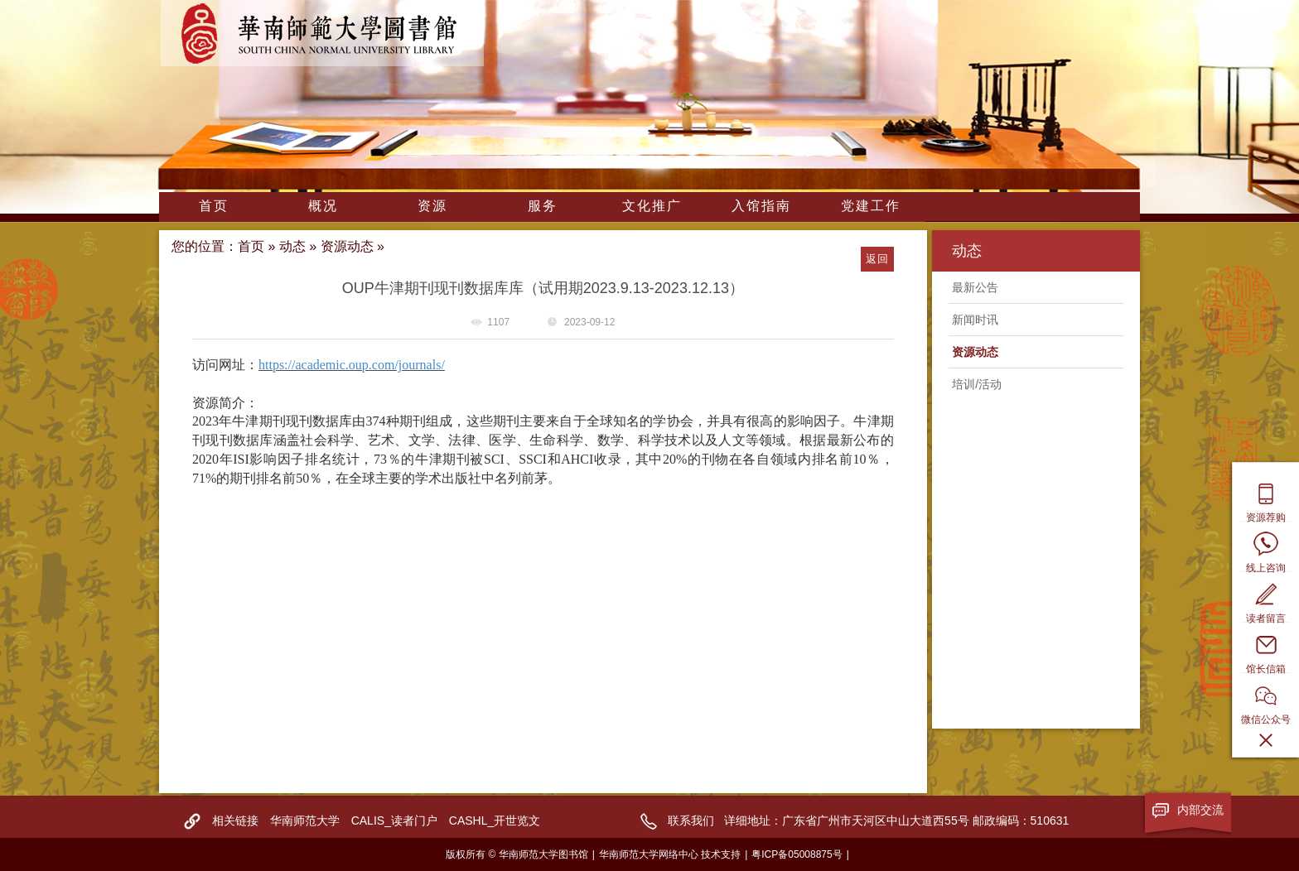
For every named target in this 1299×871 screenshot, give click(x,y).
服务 (543, 206)
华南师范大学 (305, 820)
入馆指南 (761, 206)
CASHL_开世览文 (494, 820)
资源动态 (347, 246)
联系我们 (691, 820)
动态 (292, 246)
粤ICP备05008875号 (796, 854)
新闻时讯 (975, 319)
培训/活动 (977, 384)
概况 (323, 206)
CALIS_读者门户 (394, 820)
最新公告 (975, 287)
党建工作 (871, 206)
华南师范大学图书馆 (322, 33)
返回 (877, 259)
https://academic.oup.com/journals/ (351, 365)
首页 (214, 206)
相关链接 (235, 820)
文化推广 (652, 206)
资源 (432, 206)
